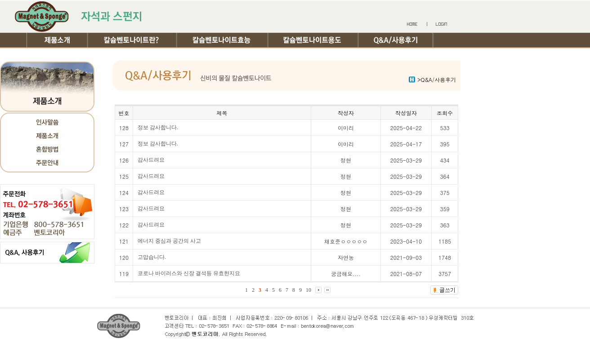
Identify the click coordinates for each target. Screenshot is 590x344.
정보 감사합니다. (158, 127)
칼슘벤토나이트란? (133, 39)
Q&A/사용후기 (396, 39)
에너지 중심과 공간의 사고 (169, 241)
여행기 (64, 54)
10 (308, 290)
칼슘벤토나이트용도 (314, 39)
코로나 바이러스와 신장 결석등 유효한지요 (189, 273)
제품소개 (58, 39)
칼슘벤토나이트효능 (223, 39)
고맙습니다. (152, 257)
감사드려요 (151, 160)
